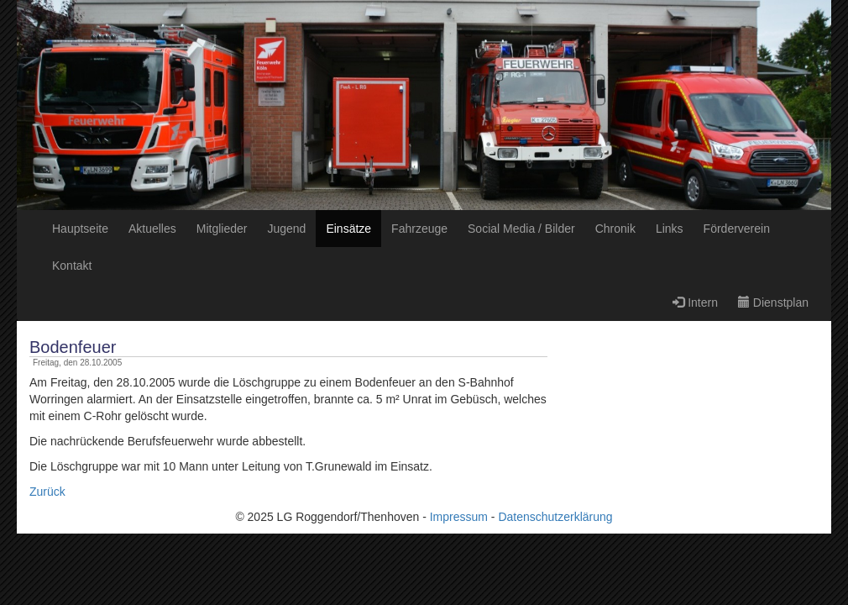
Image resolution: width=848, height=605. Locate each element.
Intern (695, 302)
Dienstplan (773, 302)
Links (669, 228)
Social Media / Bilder (521, 228)
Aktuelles (152, 228)
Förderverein (737, 228)
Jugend (286, 228)
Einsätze (348, 228)
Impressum (459, 516)
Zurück (47, 491)
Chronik (615, 228)
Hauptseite (80, 228)
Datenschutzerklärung (555, 516)
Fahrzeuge (419, 228)
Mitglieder (222, 228)
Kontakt (72, 265)
